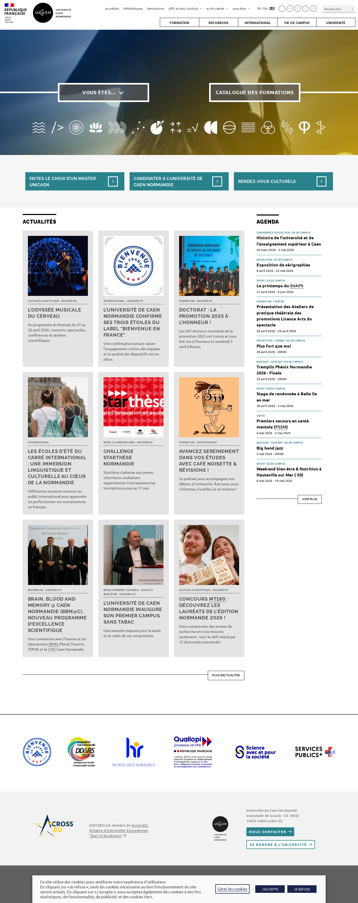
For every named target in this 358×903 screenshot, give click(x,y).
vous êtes (241, 8)
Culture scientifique (43, 301)
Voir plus (309, 499)
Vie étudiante (207, 442)
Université (135, 301)
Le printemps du (280, 286)
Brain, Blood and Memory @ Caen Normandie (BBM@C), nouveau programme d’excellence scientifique (57, 614)
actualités (112, 8)
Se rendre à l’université (278, 844)
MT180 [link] (217, 599)
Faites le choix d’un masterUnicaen (62, 181)
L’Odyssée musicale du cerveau (54, 313)
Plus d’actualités (226, 675)
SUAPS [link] (296, 285)
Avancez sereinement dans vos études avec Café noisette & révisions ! (209, 460)
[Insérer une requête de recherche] (339, 8)
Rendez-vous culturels (267, 181)
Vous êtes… (99, 92)
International (114, 301)
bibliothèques (133, 8)
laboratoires (155, 8)
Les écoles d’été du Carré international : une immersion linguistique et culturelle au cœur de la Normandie (57, 466)
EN (265, 8)
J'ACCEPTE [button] (270, 889)
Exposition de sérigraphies (283, 264)
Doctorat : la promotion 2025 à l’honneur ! (203, 316)
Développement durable (121, 590)
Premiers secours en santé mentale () (283, 424)
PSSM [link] (280, 426)
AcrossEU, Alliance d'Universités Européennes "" (118, 830)
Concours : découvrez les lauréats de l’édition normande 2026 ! (209, 608)
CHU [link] (52, 649)
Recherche (69, 301)
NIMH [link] (53, 644)
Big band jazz (270, 448)
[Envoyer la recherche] (353, 8)
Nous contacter (267, 831)
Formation (187, 301)
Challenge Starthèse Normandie (119, 457)
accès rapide (217, 8)
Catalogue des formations (255, 92)
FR (259, 8)
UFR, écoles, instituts (185, 8)
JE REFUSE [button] (302, 889)
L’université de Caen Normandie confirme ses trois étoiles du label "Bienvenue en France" (133, 322)
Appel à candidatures (119, 442)
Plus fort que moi (274, 346)
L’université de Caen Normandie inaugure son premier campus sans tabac (133, 612)
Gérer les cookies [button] (232, 888)
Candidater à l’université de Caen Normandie (168, 181)
